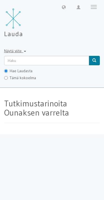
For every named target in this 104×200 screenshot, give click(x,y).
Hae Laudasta (18, 70)
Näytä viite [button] (15, 50)
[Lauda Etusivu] (25, 19)
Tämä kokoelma (20, 77)
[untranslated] (46, 60)
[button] (64, 7)
